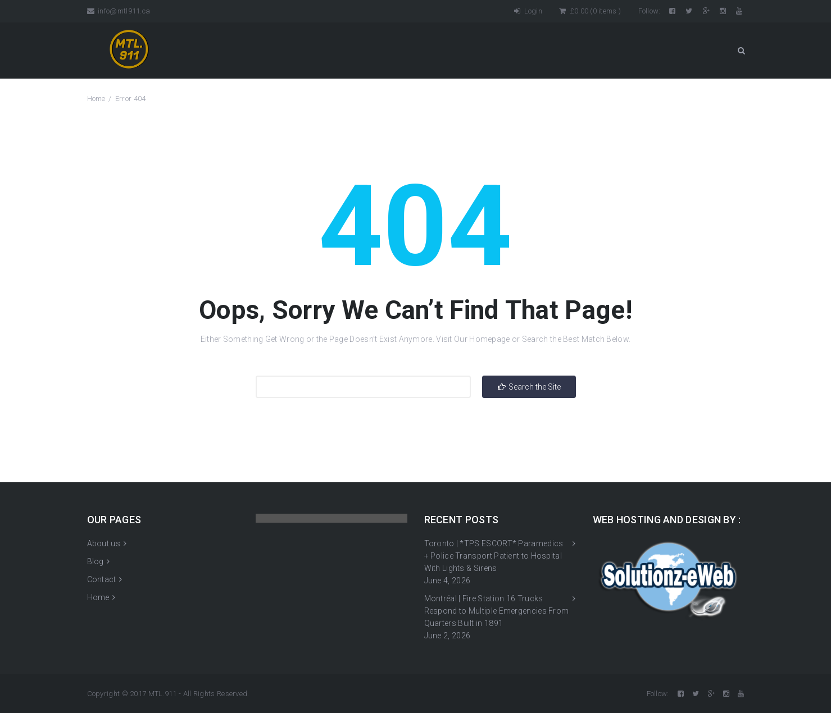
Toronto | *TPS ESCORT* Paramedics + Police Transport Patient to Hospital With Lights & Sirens (494, 556)
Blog (95, 561)
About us (103, 543)
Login (528, 11)
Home (96, 98)
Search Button (741, 50)
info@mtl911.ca (119, 11)
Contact (101, 579)
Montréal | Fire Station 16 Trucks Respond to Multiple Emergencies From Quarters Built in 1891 (496, 611)
